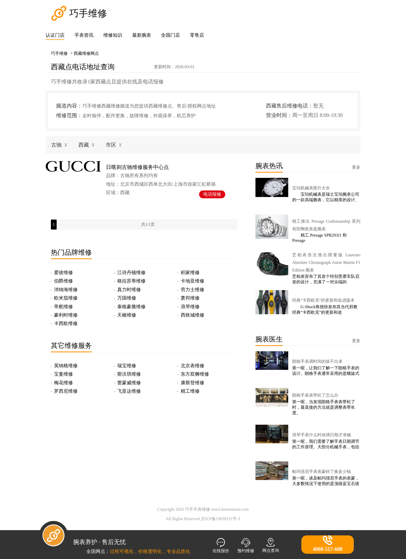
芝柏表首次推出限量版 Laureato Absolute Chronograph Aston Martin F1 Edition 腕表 (326, 262)
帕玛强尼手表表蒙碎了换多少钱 (321, 471)
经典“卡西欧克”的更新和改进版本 (323, 300)
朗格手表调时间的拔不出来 (317, 361)
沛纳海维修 (66, 289)
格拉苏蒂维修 (131, 281)
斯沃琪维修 (129, 374)
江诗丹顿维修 (131, 272)
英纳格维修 (66, 365)
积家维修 (190, 272)
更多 (356, 167)
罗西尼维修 (66, 391)
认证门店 (55, 35)
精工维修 (190, 391)
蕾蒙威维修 (129, 382)
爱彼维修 (63, 272)
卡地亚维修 (192, 281)
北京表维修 (192, 365)
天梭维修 (126, 315)
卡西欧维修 (66, 323)
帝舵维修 (63, 306)
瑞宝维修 (126, 365)
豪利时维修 (66, 315)
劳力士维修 (192, 289)
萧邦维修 (190, 298)
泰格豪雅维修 (131, 306)
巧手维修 (79, 13)
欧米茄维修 (66, 298)
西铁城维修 (192, 315)
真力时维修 (129, 289)
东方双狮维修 (195, 374)
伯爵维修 (63, 281)
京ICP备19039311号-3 (220, 519)
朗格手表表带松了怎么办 (315, 395)
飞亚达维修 (129, 391)
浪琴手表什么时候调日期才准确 (321, 435)
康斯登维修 (192, 382)
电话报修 (212, 194)
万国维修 (126, 298)
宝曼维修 (63, 374)
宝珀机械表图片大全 (311, 188)
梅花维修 (63, 382)
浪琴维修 (190, 306)
